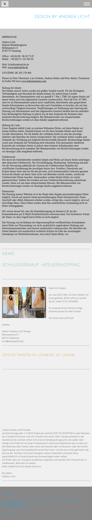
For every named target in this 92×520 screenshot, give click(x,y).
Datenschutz (49, 500)
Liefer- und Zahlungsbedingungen (27, 500)
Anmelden (5, 512)
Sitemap (75, 500)
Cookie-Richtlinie (63, 500)
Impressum (6, 500)
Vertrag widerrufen (12, 503)
